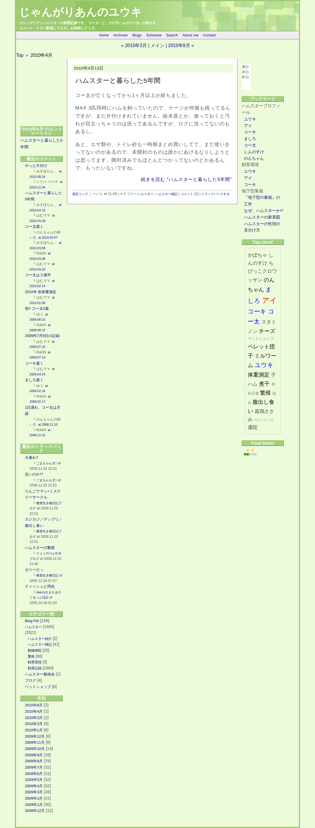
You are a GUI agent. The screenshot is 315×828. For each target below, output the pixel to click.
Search (172, 35)
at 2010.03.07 (47, 237)
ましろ (250, 139)
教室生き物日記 (47, 575)
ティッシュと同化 (40, 586)
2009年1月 (34, 804)
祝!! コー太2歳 (37, 308)
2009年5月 (34, 780)
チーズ (267, 331)
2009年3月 (34, 792)
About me (191, 35)
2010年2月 (34, 724)
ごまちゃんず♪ (46, 463)
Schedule (154, 35)
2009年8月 (34, 761)
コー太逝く (34, 226)
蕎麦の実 (260, 420)
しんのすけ (254, 152)
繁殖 (31, 656)
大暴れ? (31, 457)
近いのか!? (34, 474)
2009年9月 (34, 755)
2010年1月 (34, 730)
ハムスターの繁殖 (40, 547)
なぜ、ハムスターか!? (263, 211)
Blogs (137, 35)
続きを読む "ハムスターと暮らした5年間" (186, 179)
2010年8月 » (181, 45)
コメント (187, 194)
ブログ (30, 680)
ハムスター (33, 627)
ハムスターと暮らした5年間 (117, 80)
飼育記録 (35, 668)
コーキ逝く (34, 363)
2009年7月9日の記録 (42, 336)
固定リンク (80, 194)
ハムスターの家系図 (262, 217)
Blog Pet (32, 621)
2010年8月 (34, 705)
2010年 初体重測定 (41, 292)
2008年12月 (35, 810)
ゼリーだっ (34, 570)
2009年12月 (35, 736)
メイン (157, 45)
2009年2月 (34, 798)
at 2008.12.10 (47, 424)
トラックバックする (215, 194)
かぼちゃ (257, 255)
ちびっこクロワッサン (262, 271)
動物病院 (35, 650)
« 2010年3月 (134, 45)
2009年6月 (34, 773)
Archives (120, 35)
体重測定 (258, 375)
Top (19, 55)
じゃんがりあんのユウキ (80, 12)
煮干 (264, 384)
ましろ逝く (34, 380)
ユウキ (250, 119)
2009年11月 (35, 742)
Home (104, 35)
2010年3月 (34, 718)
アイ (248, 126)
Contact (209, 35)
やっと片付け (36, 165)
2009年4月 (34, 786)
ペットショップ (38, 687)
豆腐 (270, 420)
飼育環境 (35, 662)
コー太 (250, 145)
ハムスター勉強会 (40, 674)
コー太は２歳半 (38, 275)
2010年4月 (34, 711)
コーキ (250, 132)
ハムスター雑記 (40, 644)
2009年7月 (34, 767)
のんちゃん (254, 158)
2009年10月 (35, 749)
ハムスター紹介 (40, 639)
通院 (252, 427)
